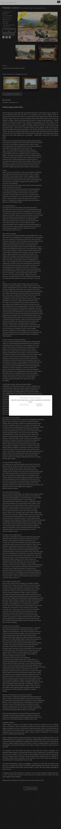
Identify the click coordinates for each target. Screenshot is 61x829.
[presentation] (30, 410)
